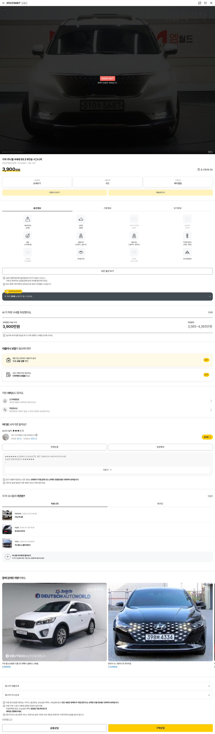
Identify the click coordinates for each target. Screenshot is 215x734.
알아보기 (107, 360)
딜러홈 (206, 437)
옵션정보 (37, 208)
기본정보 (107, 208)
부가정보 (178, 208)
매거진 (160, 503)
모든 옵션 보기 (107, 271)
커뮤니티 (55, 503)
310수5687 (17, 3)
